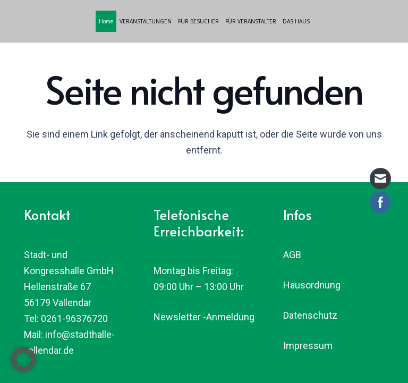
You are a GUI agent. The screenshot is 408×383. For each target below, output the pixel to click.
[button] (23, 359)
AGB (292, 254)
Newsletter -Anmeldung (204, 316)
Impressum (308, 345)
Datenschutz (310, 315)
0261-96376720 (74, 318)
